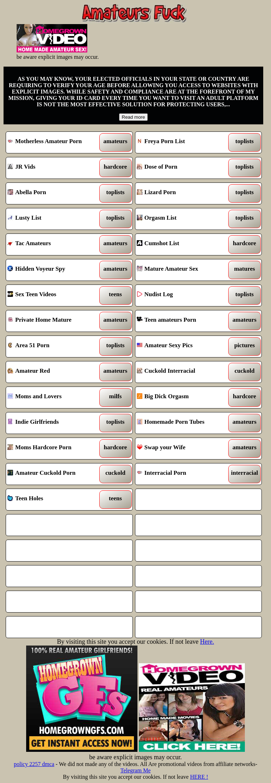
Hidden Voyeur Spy (52, 270)
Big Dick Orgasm (182, 397)
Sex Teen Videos (52, 295)
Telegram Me (135, 770)
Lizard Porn (182, 193)
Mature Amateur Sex (182, 270)
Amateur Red (52, 372)
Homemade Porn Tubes (182, 423)
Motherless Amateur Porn (52, 142)
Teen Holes (52, 499)
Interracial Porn (182, 474)
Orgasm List (182, 219)
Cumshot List (182, 244)
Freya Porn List (182, 142)
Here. (207, 641)
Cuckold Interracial (182, 372)
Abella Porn (52, 193)
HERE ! (199, 777)
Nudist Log (182, 295)
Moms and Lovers (52, 397)
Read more (133, 117)
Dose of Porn (182, 168)
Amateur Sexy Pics (182, 346)
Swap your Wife (182, 448)
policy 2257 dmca (34, 764)
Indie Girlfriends (52, 423)
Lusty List (52, 219)
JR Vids (52, 168)
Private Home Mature (52, 321)
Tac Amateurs (52, 244)
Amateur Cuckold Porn (52, 474)
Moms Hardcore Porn (52, 448)
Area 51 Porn (52, 346)
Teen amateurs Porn (182, 321)
